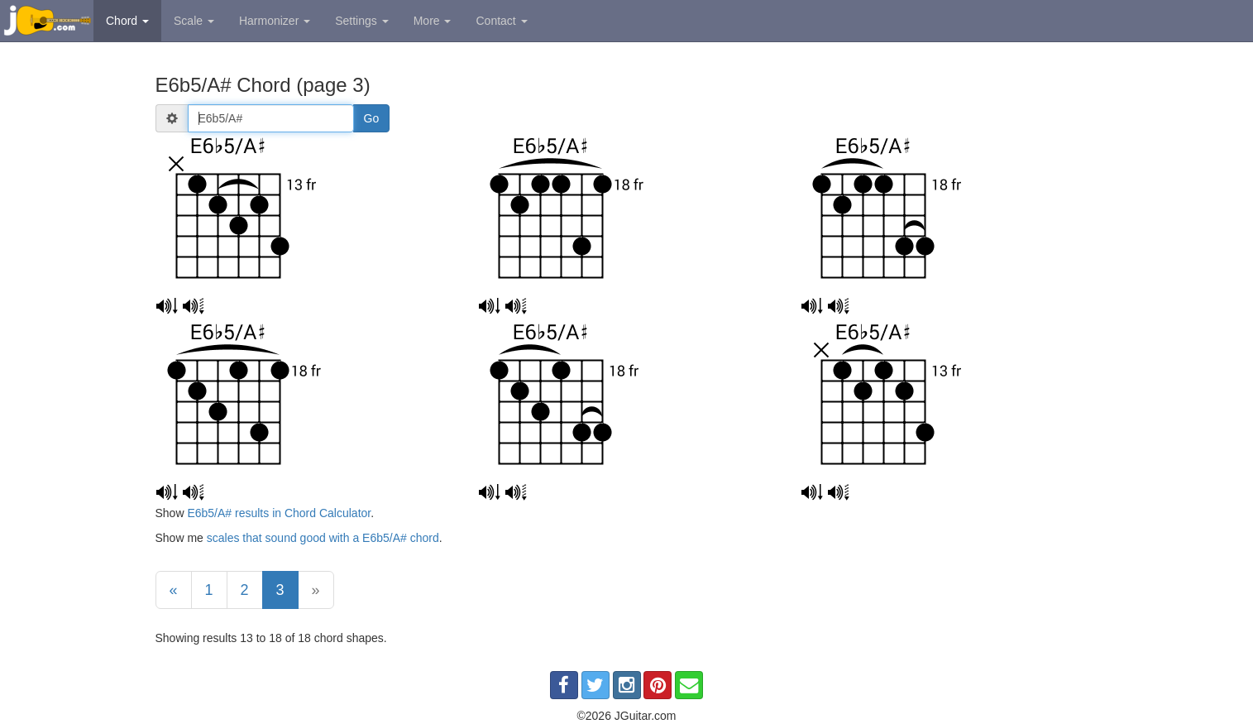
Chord (127, 20)
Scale (194, 20)
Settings (361, 20)
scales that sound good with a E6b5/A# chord (323, 537)
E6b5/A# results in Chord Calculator (279, 513)
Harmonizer (274, 20)
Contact (501, 20)
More (433, 20)
